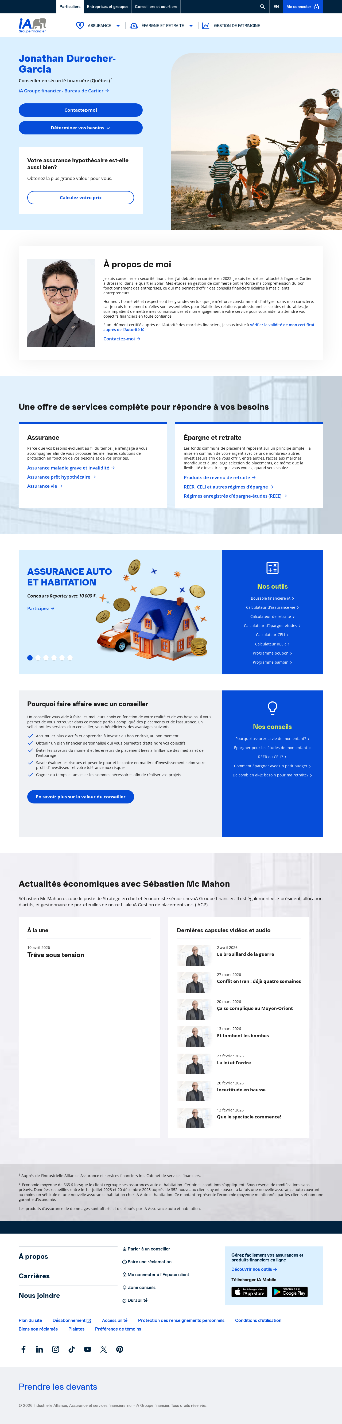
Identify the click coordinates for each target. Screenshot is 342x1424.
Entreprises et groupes (107, 7)
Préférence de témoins (118, 1329)
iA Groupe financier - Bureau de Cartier (64, 91)
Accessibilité (114, 1320)
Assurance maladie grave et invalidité (70, 468)
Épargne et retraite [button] (162, 25)
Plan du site (30, 1320)
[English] (276, 6)
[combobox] (81, 127)
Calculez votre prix (81, 197)
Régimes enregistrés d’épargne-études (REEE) (235, 496)
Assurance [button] (99, 25)
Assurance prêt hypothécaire (61, 477)
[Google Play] (290, 1292)
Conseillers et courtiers (156, 7)
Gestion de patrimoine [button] (230, 25)
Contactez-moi (121, 339)
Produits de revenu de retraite (219, 477)
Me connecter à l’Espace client (155, 1275)
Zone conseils (139, 1287)
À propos (33, 1256)
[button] (262, 6)
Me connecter (303, 6)
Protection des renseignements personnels (181, 1320)
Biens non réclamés (38, 1329)
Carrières (34, 1276)
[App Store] (249, 1292)
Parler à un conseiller (146, 1249)
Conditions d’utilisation (258, 1320)
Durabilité (134, 1300)
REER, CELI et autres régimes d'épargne (228, 487)
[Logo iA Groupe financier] (32, 26)
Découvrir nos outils (254, 1269)
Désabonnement (69, 1320)
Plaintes (76, 1329)
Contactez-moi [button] (80, 110)
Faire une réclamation (147, 1262)
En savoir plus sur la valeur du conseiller (81, 797)
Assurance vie (44, 486)
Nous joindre (39, 1295)
